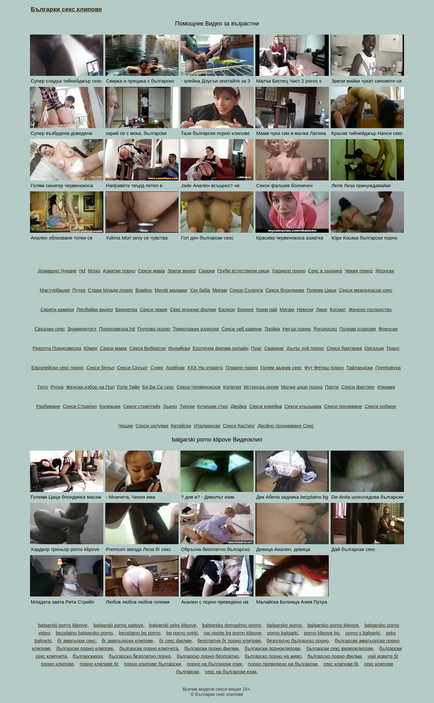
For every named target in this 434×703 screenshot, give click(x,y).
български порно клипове (84, 648)
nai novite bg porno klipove (232, 633)
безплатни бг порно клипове (229, 640)
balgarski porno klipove (62, 625)
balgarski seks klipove (172, 625)
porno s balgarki (362, 633)
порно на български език (214, 664)
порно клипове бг (99, 664)
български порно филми (211, 648)
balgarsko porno (284, 625)
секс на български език (231, 671)
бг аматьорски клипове (127, 640)
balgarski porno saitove (118, 625)
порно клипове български (152, 664)
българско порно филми (334, 656)
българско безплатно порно (140, 656)
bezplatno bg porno (139, 633)
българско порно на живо (273, 656)
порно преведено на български (282, 664)
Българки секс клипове (66, 9)
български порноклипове (273, 648)
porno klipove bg (321, 633)
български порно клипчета (148, 648)
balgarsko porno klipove (332, 625)
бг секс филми (175, 640)
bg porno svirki (182, 633)
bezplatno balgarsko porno (84, 633)
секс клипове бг (341, 664)
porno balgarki (282, 633)
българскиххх (88, 656)
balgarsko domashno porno (231, 625)
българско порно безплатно (208, 656)
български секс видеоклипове (339, 648)
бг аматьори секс (76, 640)
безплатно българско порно (298, 640)
